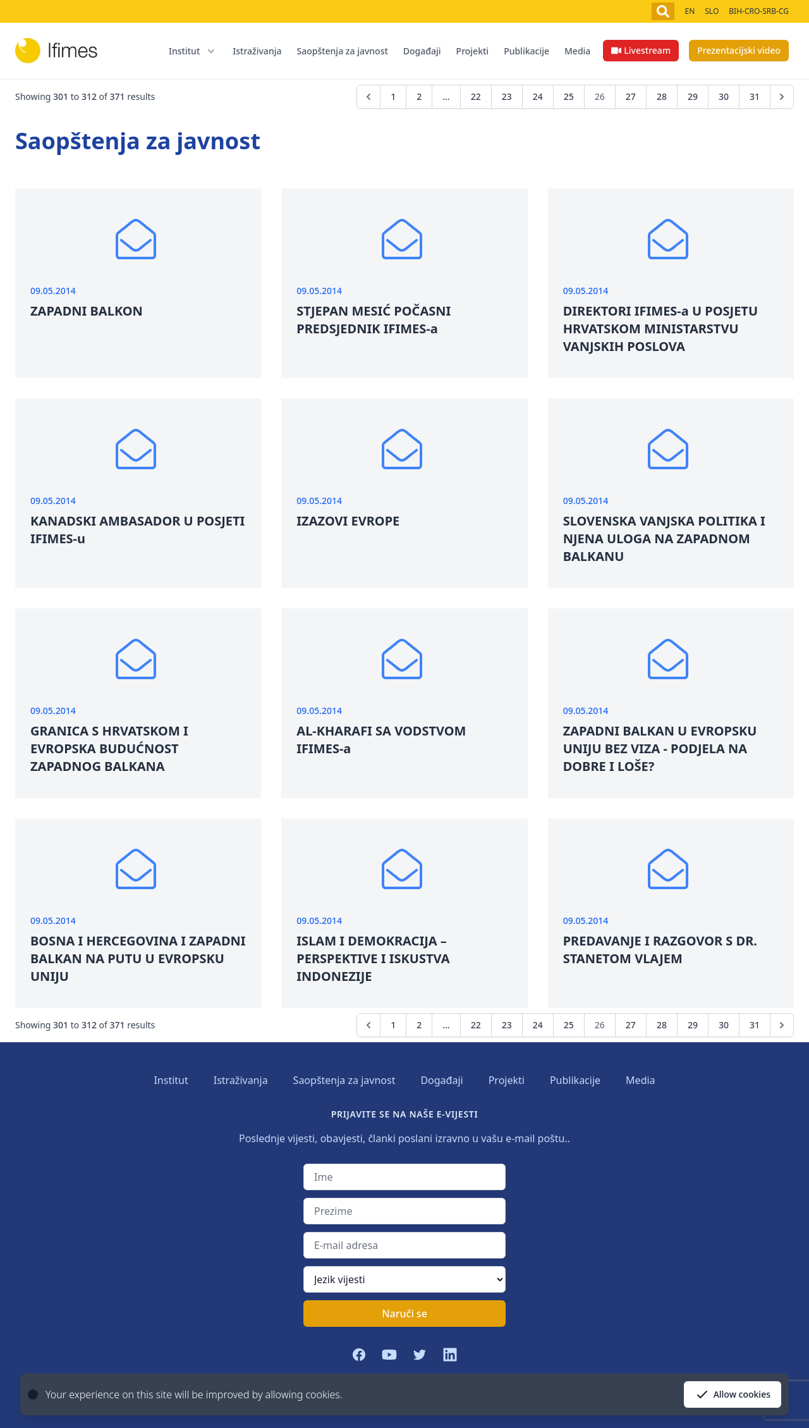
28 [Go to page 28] (662, 96)
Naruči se (404, 1313)
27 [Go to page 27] (631, 96)
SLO (712, 11)
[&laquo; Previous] (368, 97)
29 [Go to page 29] (693, 96)
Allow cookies (732, 1394)
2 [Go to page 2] (419, 96)
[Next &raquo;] (782, 97)
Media (577, 51)
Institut (171, 1080)
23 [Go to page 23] (507, 96)
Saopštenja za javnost (341, 51)
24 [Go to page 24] (538, 96)
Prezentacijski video (739, 50)
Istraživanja (257, 51)
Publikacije (526, 51)
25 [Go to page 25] (569, 96)
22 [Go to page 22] (476, 96)
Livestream (641, 50)
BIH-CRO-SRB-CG (759, 11)
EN (689, 11)
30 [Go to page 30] (724, 96)
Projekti (472, 51)
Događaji (422, 51)
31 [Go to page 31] (755, 96)
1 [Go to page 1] (393, 96)
